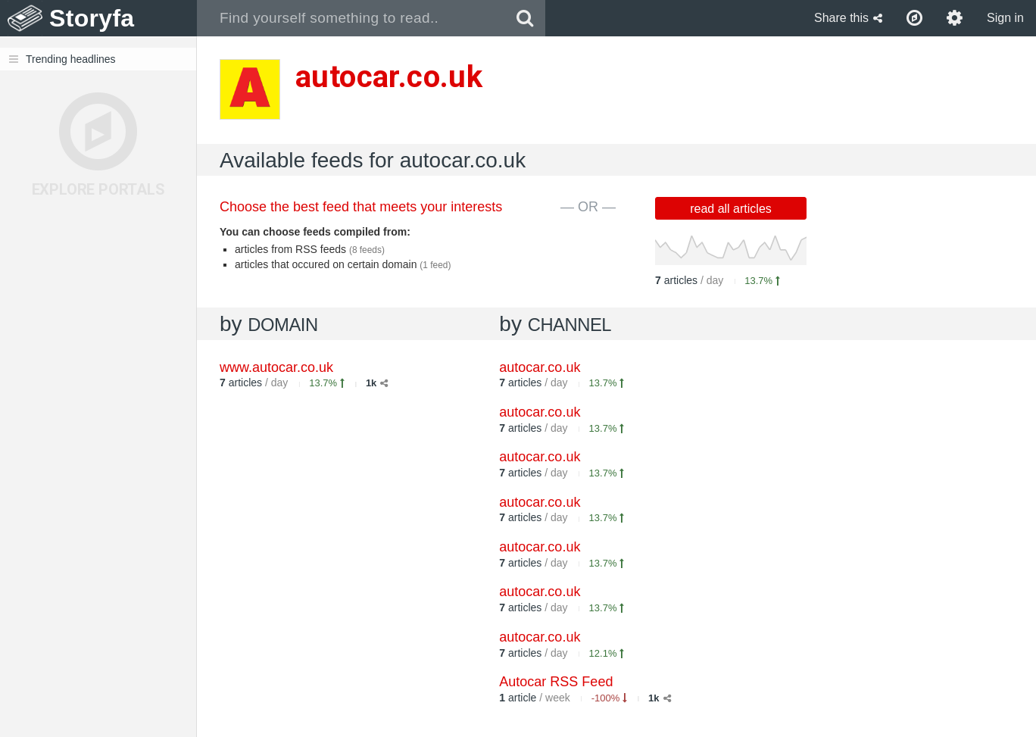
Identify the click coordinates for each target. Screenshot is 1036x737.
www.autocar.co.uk (276, 367)
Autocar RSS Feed (556, 681)
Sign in (1005, 17)
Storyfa (92, 18)
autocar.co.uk (539, 367)
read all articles (731, 208)
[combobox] (351, 18)
